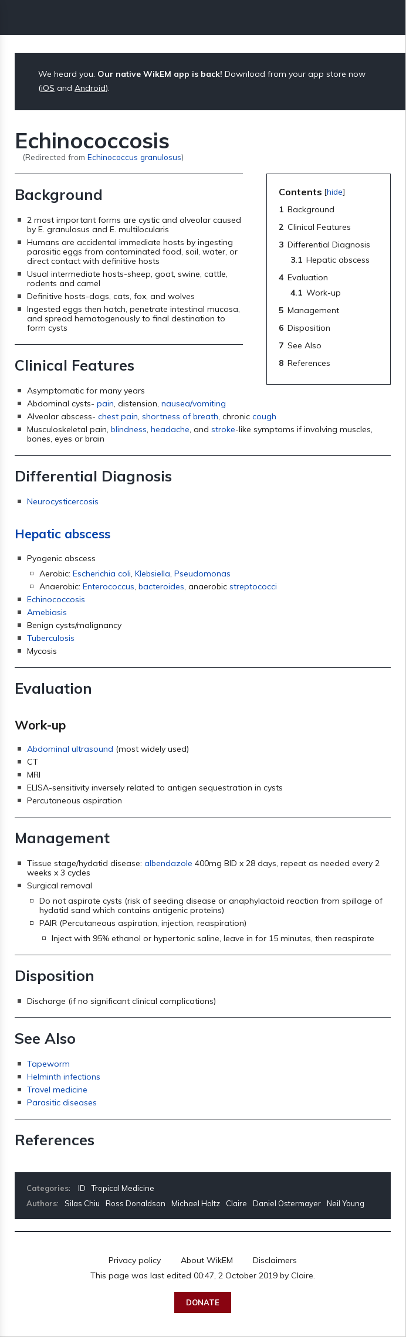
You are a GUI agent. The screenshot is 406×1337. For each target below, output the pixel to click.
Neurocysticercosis (63, 501)
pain (105, 403)
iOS (48, 88)
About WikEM (207, 1260)
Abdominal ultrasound (70, 749)
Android (90, 88)
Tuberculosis (51, 638)
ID (82, 1188)
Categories (47, 1188)
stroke (223, 429)
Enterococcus (108, 586)
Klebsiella (152, 573)
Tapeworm (48, 1063)
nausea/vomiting (193, 403)
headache (170, 429)
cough (264, 416)
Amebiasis (47, 612)
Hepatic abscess (62, 533)
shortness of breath (180, 416)
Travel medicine (57, 1089)
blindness (129, 429)
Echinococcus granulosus (134, 157)
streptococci (253, 586)
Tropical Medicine (123, 1188)
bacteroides (161, 586)
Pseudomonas (202, 573)
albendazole (168, 863)
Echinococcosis (56, 599)
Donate (202, 1302)
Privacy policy (135, 1260)
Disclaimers (275, 1260)
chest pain (118, 416)
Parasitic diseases (62, 1102)
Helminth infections (63, 1076)
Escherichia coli (102, 573)
